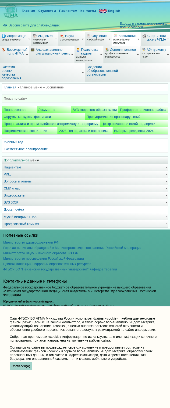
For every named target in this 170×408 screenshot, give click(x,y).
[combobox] (85, 98)
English (109, 11)
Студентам (47, 11)
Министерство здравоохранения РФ (31, 242)
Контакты (88, 11)
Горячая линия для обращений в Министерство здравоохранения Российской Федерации (72, 248)
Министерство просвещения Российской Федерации (43, 258)
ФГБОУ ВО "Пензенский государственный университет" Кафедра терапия (60, 269)
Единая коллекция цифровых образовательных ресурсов (47, 264)
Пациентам (68, 11)
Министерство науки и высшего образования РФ (40, 253)
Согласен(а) (20, 366)
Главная (28, 11)
